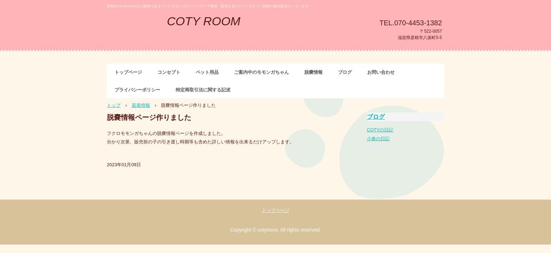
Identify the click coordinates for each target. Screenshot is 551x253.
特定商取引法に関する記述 (203, 89)
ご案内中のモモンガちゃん (261, 72)
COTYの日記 (380, 129)
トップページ (128, 72)
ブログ (345, 72)
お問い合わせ (381, 72)
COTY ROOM (203, 21)
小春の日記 (378, 138)
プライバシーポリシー (137, 89)
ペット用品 (207, 72)
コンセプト (168, 72)
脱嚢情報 (313, 72)
